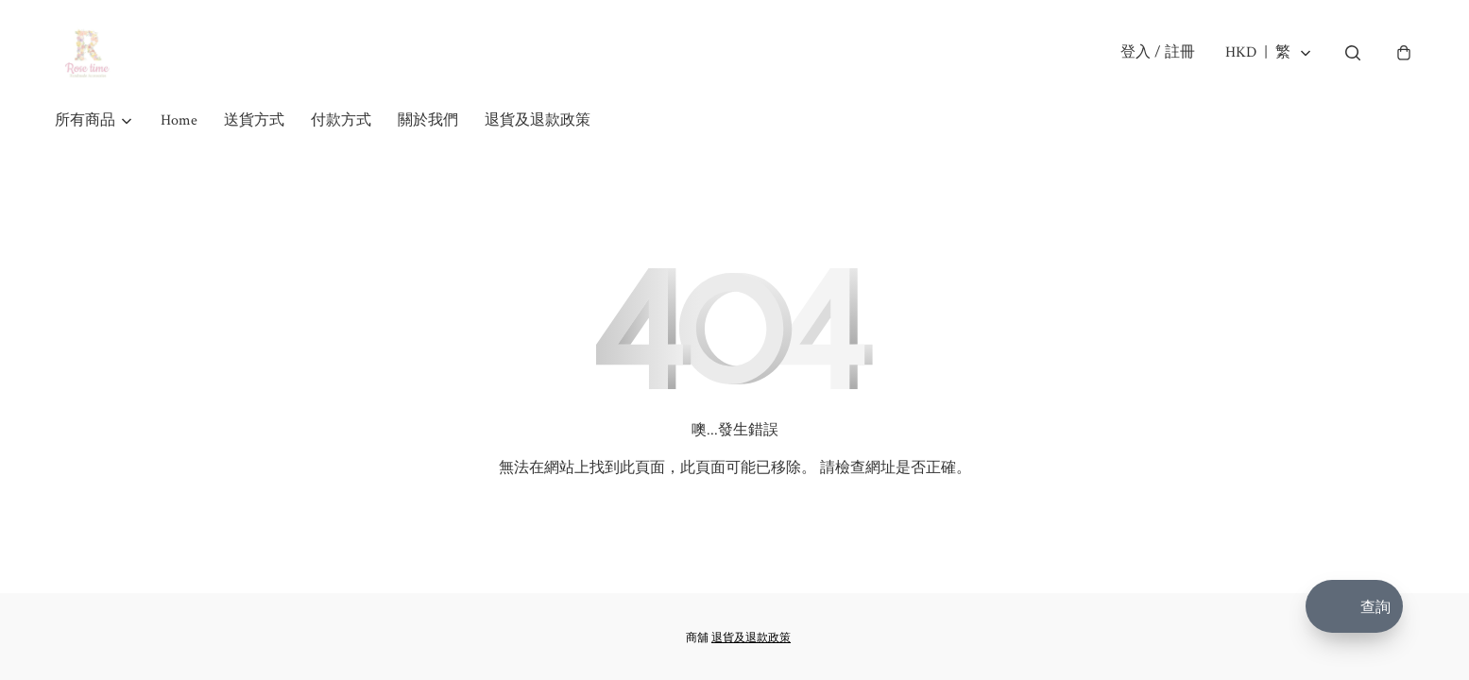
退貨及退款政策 (537, 120)
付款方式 (341, 120)
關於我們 (428, 120)
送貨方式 (254, 120)
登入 (1157, 52)
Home (179, 120)
